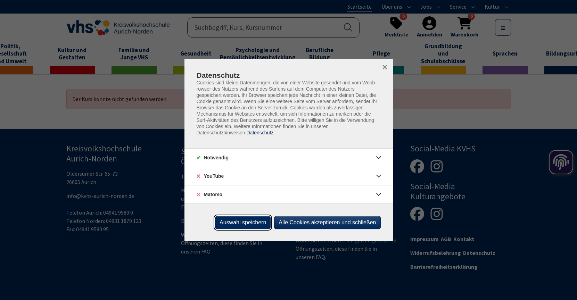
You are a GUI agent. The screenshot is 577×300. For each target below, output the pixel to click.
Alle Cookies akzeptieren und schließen (327, 222)
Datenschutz (259, 132)
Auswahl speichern (243, 222)
